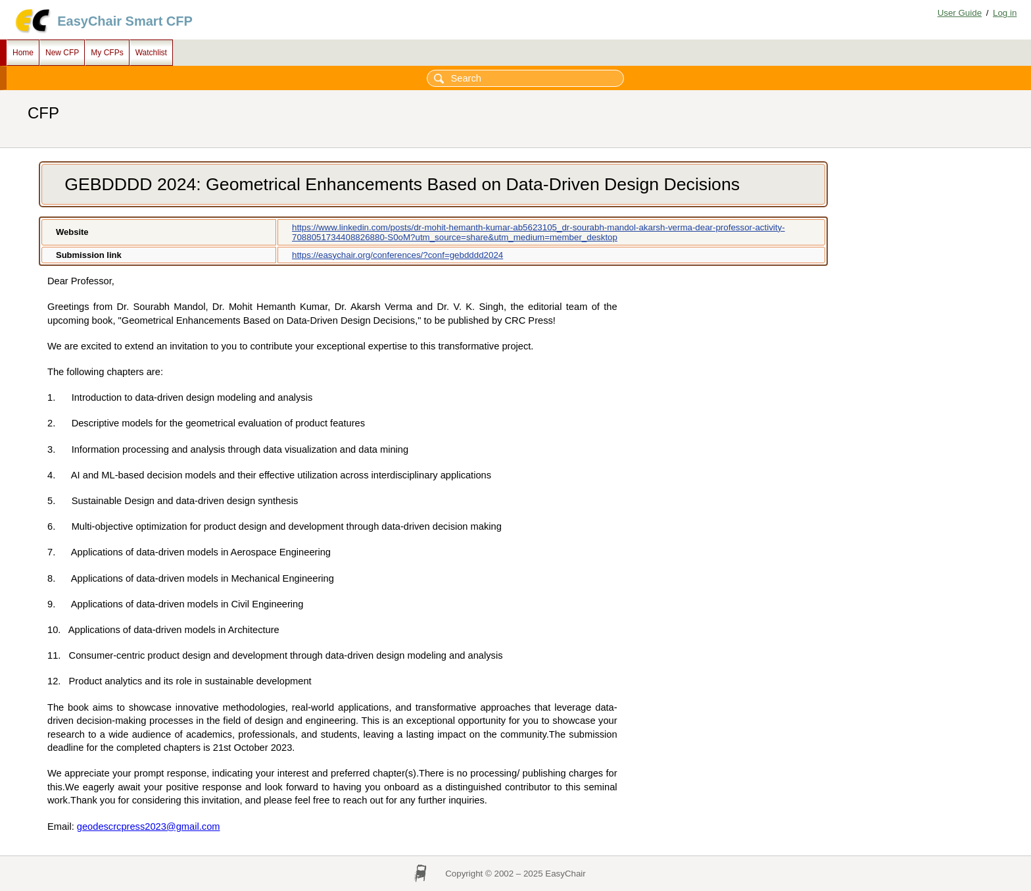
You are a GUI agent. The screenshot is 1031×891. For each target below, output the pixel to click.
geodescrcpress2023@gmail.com (148, 826)
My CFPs (107, 52)
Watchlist (151, 52)
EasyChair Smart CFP (125, 21)
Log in (1005, 13)
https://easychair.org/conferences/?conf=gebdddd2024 (397, 255)
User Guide (960, 13)
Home (23, 52)
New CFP (62, 52)
